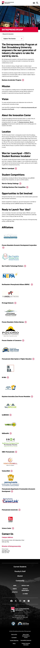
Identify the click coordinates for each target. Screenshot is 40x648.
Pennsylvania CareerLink (11, 510)
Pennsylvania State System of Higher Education (18, 359)
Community (20, 580)
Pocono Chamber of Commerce (13, 340)
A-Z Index (25, 594)
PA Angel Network (9, 303)
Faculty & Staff (20, 571)
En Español (14, 637)
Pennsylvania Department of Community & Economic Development (18, 490)
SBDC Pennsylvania (9, 452)
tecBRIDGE (6, 415)
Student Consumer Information (26, 644)
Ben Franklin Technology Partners (14, 266)
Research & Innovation (8, 34)
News (14, 585)
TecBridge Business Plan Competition (15, 187)
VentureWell (7, 471)
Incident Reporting (14, 640)
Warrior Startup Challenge (11, 183)
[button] (33, 2)
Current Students (20, 567)
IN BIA (5, 377)
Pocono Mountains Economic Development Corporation (19, 246)
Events (15, 589)
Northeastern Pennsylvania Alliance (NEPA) (17, 285)
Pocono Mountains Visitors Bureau (14, 322)
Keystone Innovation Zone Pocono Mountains (17, 396)
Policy (14, 643)
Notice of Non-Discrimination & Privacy (26, 636)
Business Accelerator (24, 122)
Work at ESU (14, 634)
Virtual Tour (25, 585)
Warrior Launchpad (9, 168)
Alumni (20, 576)
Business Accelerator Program (12, 80)
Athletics (15, 592)
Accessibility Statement (26, 640)
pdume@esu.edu (6, 551)
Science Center (7, 528)
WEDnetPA (6, 433)
